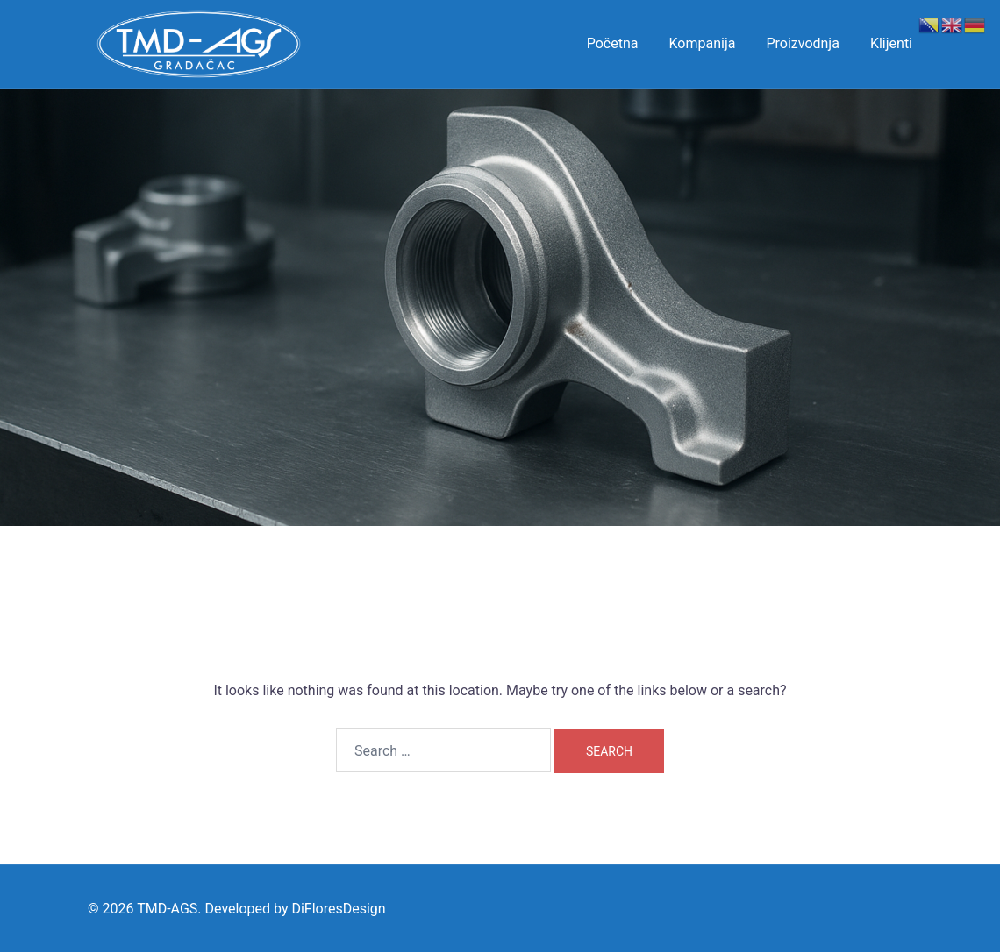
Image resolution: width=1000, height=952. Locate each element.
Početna (613, 43)
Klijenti (891, 43)
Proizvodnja (802, 43)
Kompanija (702, 43)
